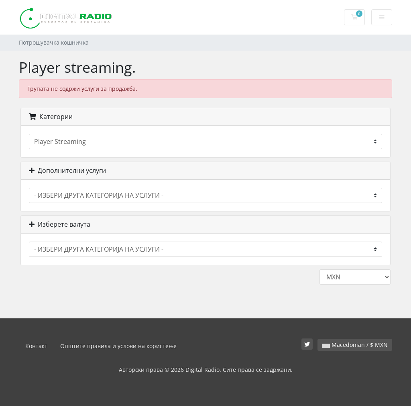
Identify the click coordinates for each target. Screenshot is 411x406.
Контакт (36, 346)
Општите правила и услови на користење (118, 346)
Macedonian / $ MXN (355, 345)
